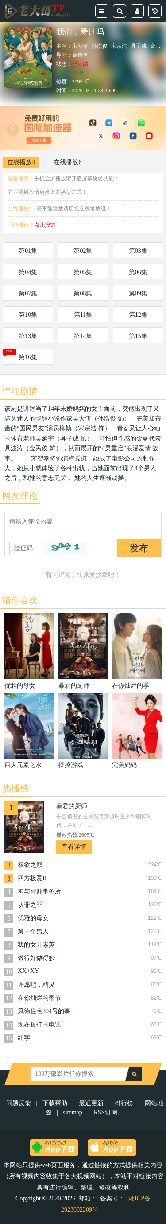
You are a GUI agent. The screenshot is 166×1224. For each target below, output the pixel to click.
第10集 (28, 314)
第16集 (28, 357)
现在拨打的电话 (39, 1024)
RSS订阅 (105, 1112)
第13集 (28, 336)
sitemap (72, 1112)
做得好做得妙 (36, 958)
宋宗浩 (119, 46)
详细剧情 (20, 391)
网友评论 (20, 495)
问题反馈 (19, 1103)
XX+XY (28, 971)
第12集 (138, 314)
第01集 (28, 251)
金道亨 (80, 55)
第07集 (28, 293)
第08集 (82, 293)
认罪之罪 (30, 904)
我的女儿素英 (36, 944)
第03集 (138, 251)
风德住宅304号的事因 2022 (44, 1012)
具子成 (139, 46)
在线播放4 (21, 162)
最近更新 (91, 1103)
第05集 (82, 272)
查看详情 (74, 846)
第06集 (138, 272)
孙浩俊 (100, 46)
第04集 (28, 272)
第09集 (138, 293)
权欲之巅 (30, 865)
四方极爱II (32, 878)
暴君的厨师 (71, 806)
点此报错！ (47, 225)
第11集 (83, 314)
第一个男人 (33, 931)
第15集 (138, 336)
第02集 (82, 251)
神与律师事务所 (39, 891)
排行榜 (124, 1103)
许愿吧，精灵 (36, 984)
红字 (24, 1038)
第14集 (82, 336)
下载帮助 (54, 1103)
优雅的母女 (33, 918)
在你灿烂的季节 (39, 998)
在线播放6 (67, 162)
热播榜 (15, 788)
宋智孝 (80, 46)
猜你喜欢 (20, 600)
